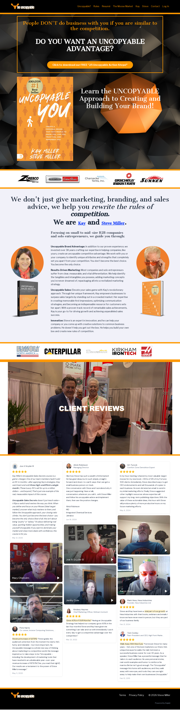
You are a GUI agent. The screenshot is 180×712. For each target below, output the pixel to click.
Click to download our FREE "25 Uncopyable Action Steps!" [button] (90, 65)
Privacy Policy (136, 697)
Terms (122, 697)
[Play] (166, 553)
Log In (165, 6)
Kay (137, 6)
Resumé (105, 6)
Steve (145, 6)
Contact (155, 6)
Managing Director (81, 470)
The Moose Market (122, 6)
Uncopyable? (83, 6)
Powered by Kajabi (162, 705)
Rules (95, 6)
